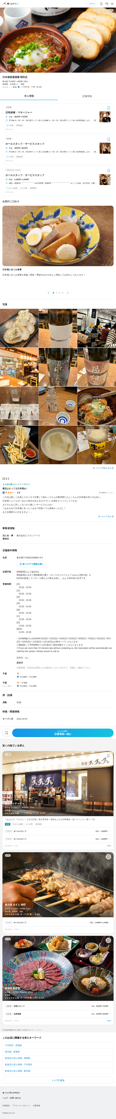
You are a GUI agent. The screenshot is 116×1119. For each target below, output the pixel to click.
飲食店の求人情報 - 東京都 (17, 1071)
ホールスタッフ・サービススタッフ (24, 144)
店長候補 (17, 1014)
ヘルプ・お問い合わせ (11, 1098)
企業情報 (36, 1106)
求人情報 (29, 96)
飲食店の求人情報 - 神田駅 (17, 1058)
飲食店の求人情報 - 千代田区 (18, 1064)
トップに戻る (58, 1080)
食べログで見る (104, 516)
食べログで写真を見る (102, 468)
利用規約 (6, 1106)
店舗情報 (87, 96)
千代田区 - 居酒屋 (13, 1045)
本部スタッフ (19, 1006)
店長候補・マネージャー (18, 112)
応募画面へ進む (63, 732)
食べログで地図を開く (33, 564)
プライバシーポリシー (21, 1106)
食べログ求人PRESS (11, 1093)
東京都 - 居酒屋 (12, 1051)
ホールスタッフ (20, 831)
